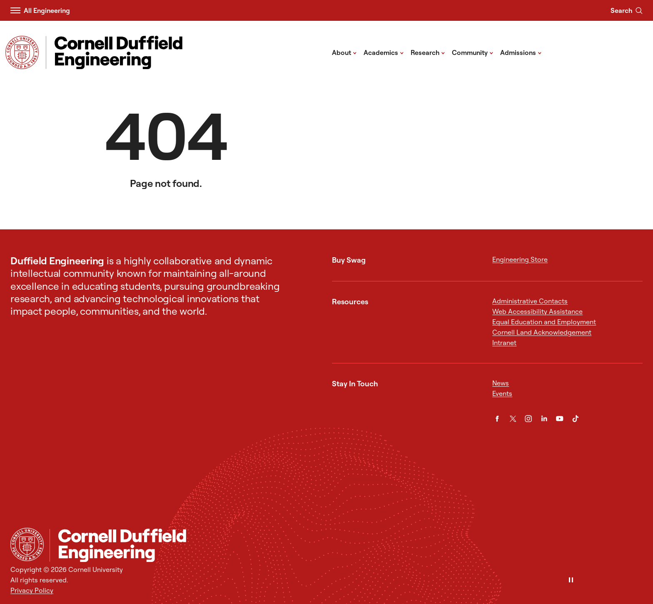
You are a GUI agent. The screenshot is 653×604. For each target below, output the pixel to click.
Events (502, 393)
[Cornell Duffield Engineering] (346, 545)
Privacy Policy (31, 590)
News (500, 383)
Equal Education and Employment (544, 322)
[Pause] (571, 580)
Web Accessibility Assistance (537, 311)
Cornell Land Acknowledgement (541, 332)
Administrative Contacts (530, 301)
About (344, 52)
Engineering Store (520, 259)
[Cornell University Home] (27, 544)
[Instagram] (528, 419)
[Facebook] (497, 419)
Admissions (521, 52)
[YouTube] (560, 419)
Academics (384, 52)
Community (472, 52)
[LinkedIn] (544, 419)
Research (428, 52)
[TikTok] (576, 419)
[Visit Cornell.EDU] (22, 52)
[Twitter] (513, 419)
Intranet (504, 342)
